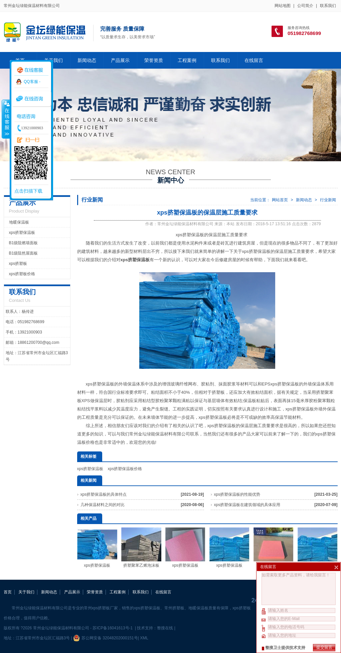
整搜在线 (165, 628)
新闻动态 (86, 60)
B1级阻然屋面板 (23, 253)
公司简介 (305, 5)
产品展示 (120, 60)
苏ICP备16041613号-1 (113, 628)
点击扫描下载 (28, 191)
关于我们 (53, 60)
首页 (8, 592)
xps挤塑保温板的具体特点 (103, 494)
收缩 (5, 119)
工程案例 (187, 60)
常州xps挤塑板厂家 (101, 608)
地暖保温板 (19, 222)
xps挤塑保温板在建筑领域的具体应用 (247, 504)
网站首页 (280, 200)
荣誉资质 (153, 60)
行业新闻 (328, 200)
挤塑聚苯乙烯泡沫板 (141, 547)
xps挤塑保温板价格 (125, 468)
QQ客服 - (32, 81)
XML (144, 638)
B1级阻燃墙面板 (23, 243)
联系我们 (328, 5)
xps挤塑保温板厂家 (273, 547)
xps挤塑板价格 (22, 274)
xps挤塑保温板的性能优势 (237, 494)
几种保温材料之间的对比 (102, 504)
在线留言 (253, 60)
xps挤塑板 (18, 263)
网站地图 (283, 5)
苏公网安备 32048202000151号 (105, 638)
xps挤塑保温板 (90, 468)
